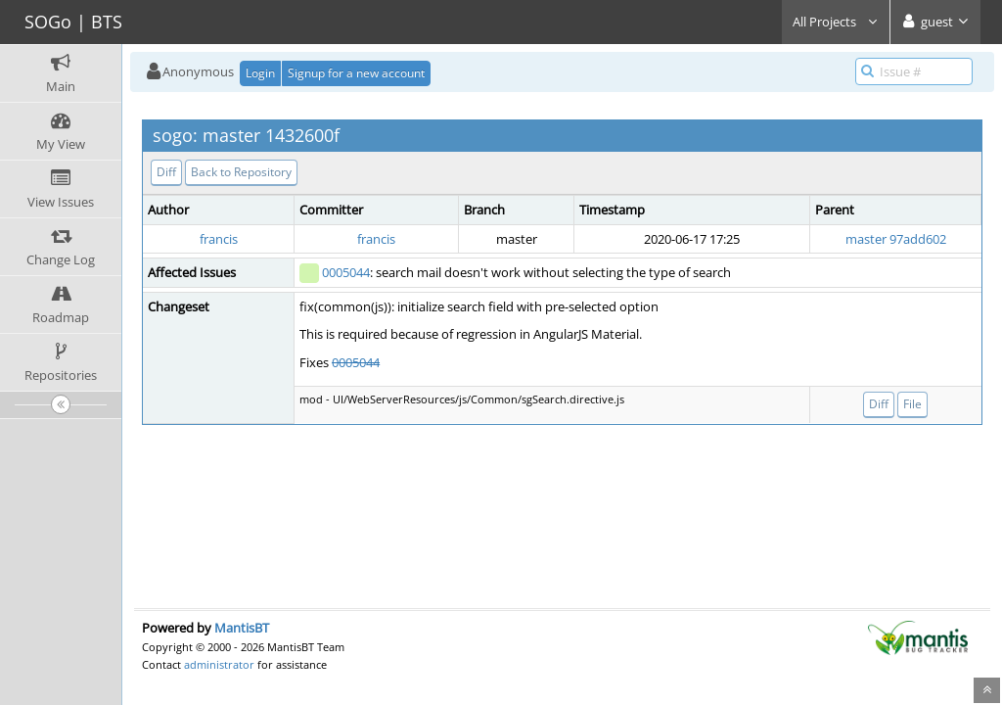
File (912, 404)
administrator (219, 664)
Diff (166, 172)
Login (260, 73)
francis (219, 239)
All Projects (836, 21)
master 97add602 (895, 239)
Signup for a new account (356, 73)
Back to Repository (241, 172)
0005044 (346, 272)
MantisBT (241, 627)
